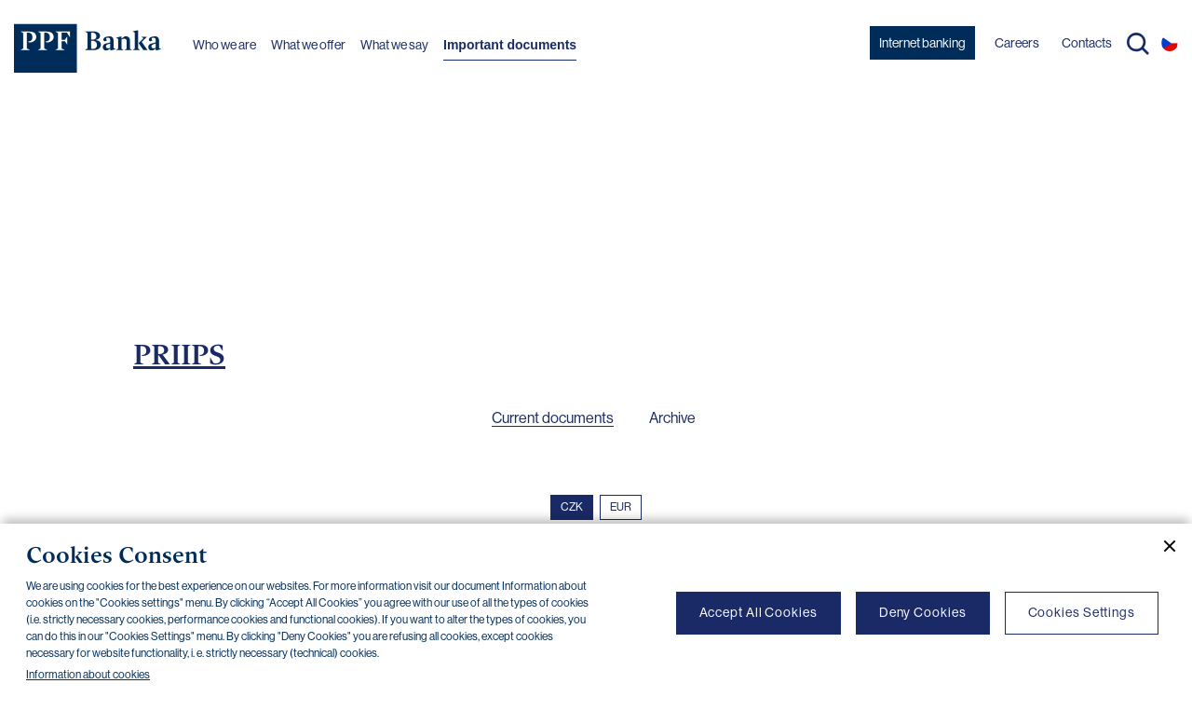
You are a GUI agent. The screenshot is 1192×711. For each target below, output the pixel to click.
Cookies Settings (1081, 612)
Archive (672, 418)
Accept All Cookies (758, 612)
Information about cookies (88, 674)
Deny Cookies (923, 612)
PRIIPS (179, 354)
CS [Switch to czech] (1169, 42)
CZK (572, 506)
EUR (620, 506)
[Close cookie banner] (1162, 546)
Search (1138, 44)
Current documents (553, 418)
